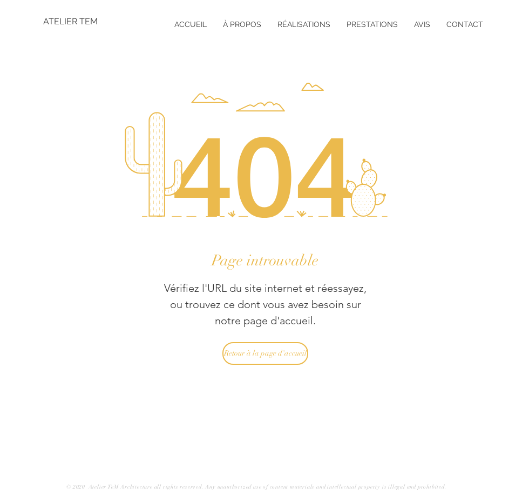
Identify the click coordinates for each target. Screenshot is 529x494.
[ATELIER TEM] (78, 21)
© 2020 (76, 487)
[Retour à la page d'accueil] (265, 353)
